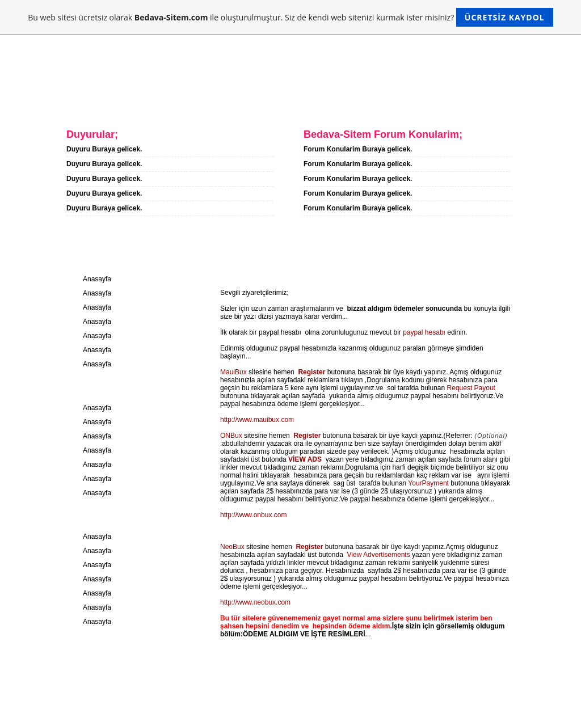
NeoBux (232, 547)
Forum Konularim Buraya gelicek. (358, 149)
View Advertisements (378, 555)
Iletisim (203, 101)
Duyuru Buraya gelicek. (104, 149)
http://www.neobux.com (255, 602)
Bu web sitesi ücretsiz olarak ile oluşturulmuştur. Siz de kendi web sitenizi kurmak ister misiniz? (290, 17)
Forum (261, 101)
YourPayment (428, 483)
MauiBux (233, 372)
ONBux (231, 436)
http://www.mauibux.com (257, 420)
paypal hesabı (424, 332)
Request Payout (471, 388)
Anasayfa (69, 101)
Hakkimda (139, 101)
